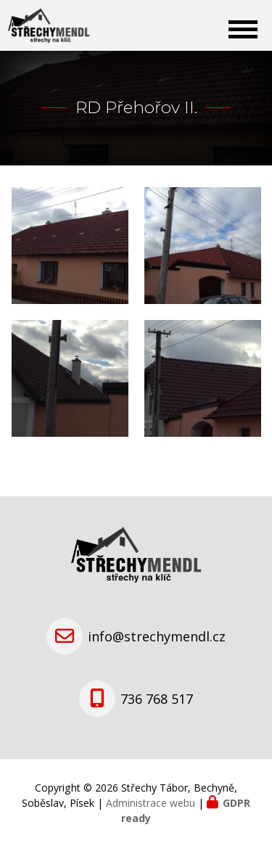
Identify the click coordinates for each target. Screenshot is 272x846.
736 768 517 (156, 698)
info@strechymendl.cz (157, 636)
